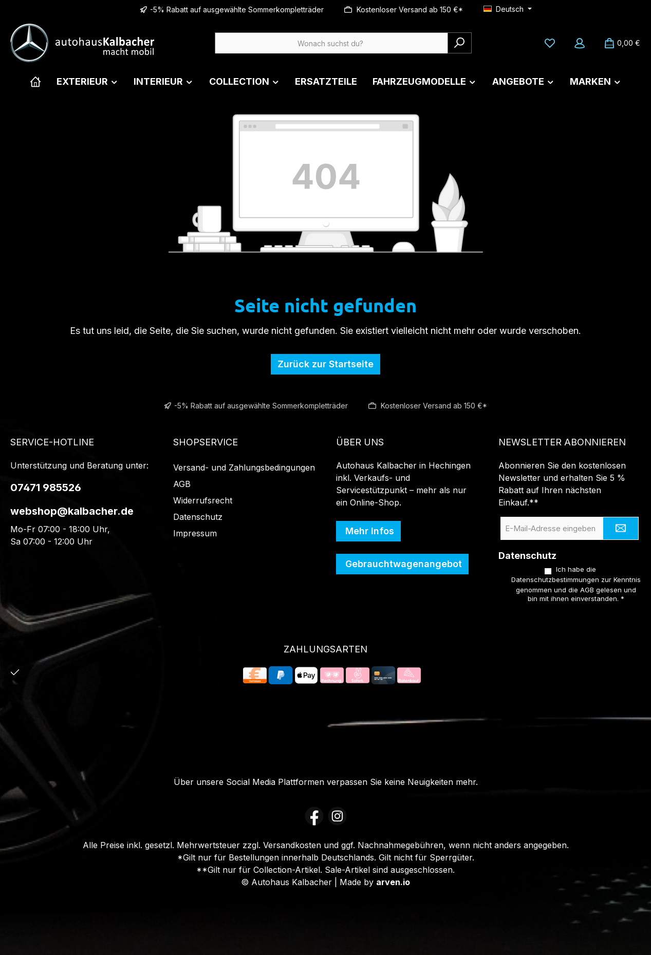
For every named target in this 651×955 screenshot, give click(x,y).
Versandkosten (292, 845)
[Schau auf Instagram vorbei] (337, 816)
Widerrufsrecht (202, 500)
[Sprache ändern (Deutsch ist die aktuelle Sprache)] (507, 9)
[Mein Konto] (579, 43)
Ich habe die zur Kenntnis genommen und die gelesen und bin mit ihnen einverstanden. (576, 584)
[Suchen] (460, 42)
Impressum (195, 533)
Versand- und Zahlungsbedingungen (244, 467)
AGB (182, 483)
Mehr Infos (368, 530)
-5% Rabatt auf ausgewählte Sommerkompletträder (237, 9)
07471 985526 (45, 487)
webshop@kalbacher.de (72, 510)
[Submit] (621, 527)
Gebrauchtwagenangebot (402, 563)
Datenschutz (197, 516)
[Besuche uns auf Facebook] (314, 816)
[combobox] (331, 42)
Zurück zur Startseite (325, 364)
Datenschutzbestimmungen (555, 580)
